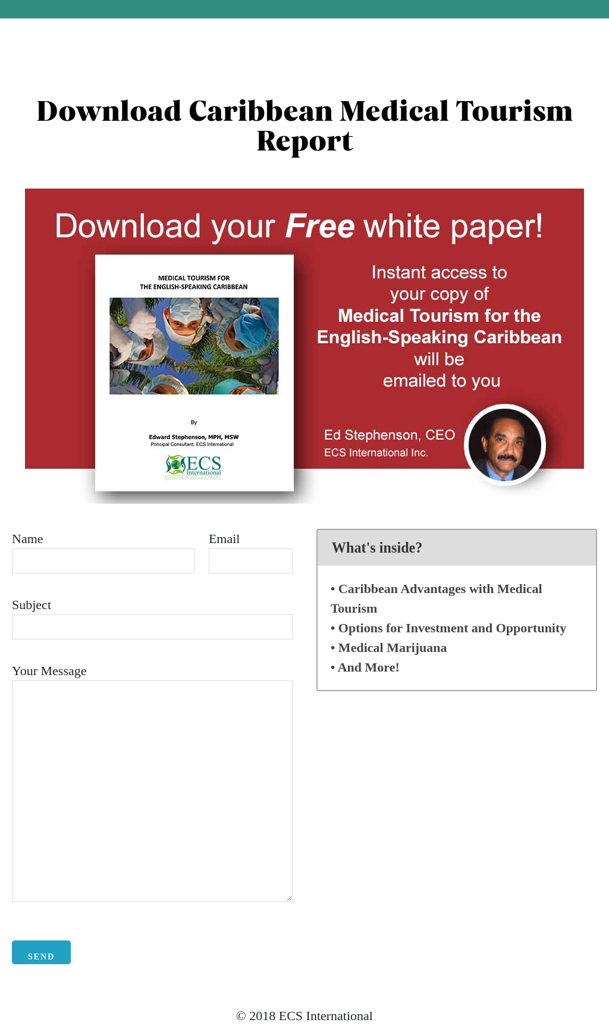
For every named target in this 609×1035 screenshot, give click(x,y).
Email (224, 538)
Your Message (49, 670)
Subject (31, 604)
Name (27, 538)
